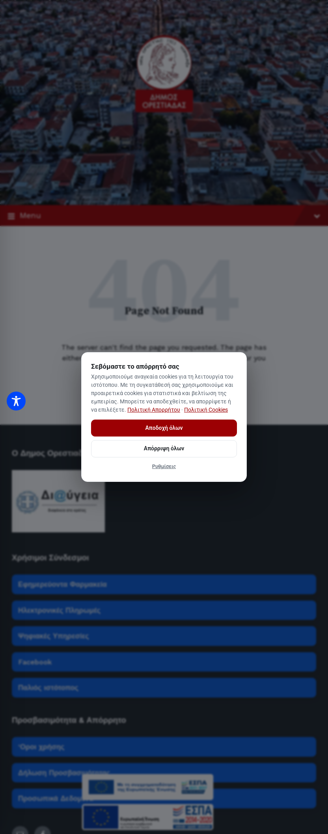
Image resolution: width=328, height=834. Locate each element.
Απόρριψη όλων (164, 448)
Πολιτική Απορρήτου (153, 410)
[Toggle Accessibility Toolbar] (16, 401)
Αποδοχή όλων (164, 428)
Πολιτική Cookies (206, 410)
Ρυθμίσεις (164, 466)
